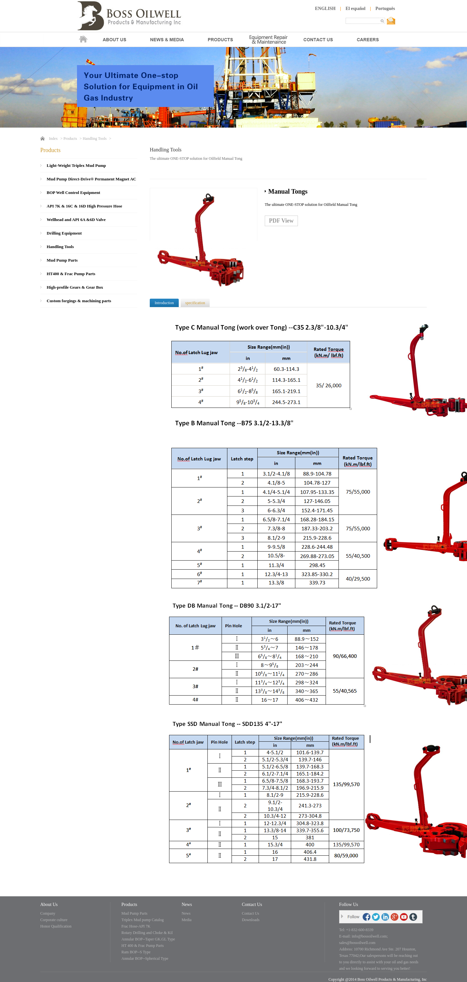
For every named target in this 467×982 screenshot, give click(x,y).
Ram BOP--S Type (135, 952)
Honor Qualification (55, 926)
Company (47, 913)
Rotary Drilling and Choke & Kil (147, 932)
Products (70, 138)
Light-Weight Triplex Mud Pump (76, 165)
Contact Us (250, 913)
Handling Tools (95, 138)
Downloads (251, 920)
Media (187, 920)
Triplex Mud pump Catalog (142, 920)
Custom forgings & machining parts (79, 300)
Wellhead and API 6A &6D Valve (76, 219)
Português (385, 8)
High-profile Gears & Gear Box (75, 287)
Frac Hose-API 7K (135, 926)
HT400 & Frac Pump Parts (71, 273)
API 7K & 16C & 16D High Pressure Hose (84, 206)
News (186, 913)
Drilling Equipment (64, 233)
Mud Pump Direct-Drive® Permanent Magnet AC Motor (91, 181)
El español (356, 8)
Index (53, 138)
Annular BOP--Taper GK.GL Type (148, 939)
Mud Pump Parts (62, 260)
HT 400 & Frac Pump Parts (142, 945)
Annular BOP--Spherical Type (144, 958)
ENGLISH (325, 8)
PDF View (281, 220)
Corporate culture (53, 920)
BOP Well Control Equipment (73, 192)
